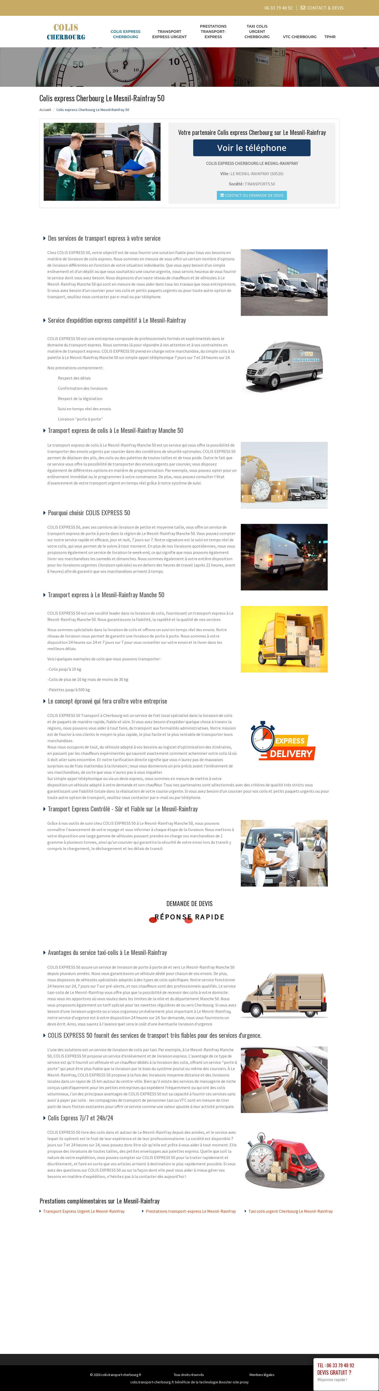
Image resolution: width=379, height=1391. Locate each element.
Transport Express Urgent (169, 34)
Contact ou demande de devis (251, 195)
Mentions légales (262, 1374)
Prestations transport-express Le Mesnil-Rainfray (191, 1211)
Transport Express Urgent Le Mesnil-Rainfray (83, 1211)
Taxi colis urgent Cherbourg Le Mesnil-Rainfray (290, 1211)
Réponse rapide (189, 917)
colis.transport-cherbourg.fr (121, 1374)
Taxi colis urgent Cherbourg (257, 31)
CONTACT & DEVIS (325, 8)
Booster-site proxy (234, 1382)
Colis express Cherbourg (126, 34)
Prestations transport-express (213, 31)
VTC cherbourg (300, 36)
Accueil (45, 109)
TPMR (330, 36)
